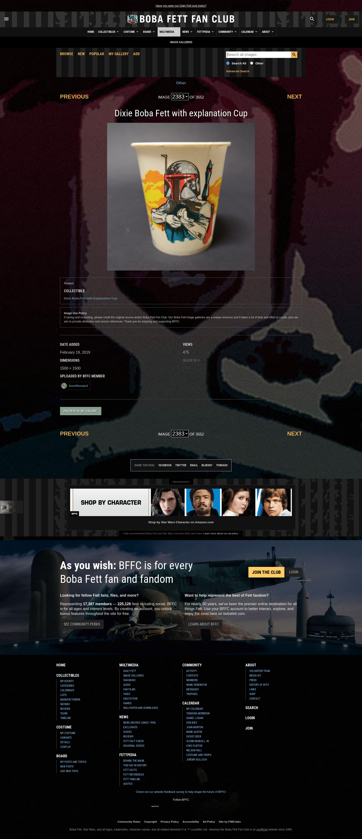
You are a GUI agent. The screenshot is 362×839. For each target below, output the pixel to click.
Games (127, 703)
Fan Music (129, 680)
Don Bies (191, 722)
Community (227, 31)
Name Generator (196, 684)
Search (251, 708)
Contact (254, 698)
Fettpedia (205, 31)
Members (192, 680)
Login (330, 19)
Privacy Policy (170, 821)
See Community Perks (82, 624)
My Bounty (67, 681)
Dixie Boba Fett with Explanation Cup (90, 298)
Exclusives (130, 727)
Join (352, 19)
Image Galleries (133, 675)
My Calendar (194, 708)
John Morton (194, 727)
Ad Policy (209, 821)
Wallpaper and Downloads (140, 708)
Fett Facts (130, 770)
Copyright (150, 821)
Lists (63, 695)
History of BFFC (259, 684)
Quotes (127, 783)
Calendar (249, 31)
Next (294, 96)
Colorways (67, 690)
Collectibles (109, 31)
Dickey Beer (193, 736)
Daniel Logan (194, 718)
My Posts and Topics (73, 762)
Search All (239, 63)
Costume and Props (198, 755)
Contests (192, 675)
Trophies (191, 694)
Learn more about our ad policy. (220, 533)
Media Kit (255, 675)
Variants (66, 737)
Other (259, 63)
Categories (67, 685)
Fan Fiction (130, 698)
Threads (222, 465)
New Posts (66, 766)
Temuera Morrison (198, 713)
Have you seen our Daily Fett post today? (181, 5)
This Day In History (135, 765)
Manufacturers (70, 699)
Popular (96, 54)
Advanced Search (237, 71)
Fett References (133, 774)
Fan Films (129, 689)
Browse (66, 54)
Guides (127, 732)
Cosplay (65, 747)
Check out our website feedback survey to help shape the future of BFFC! (181, 792)
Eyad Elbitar (194, 745)
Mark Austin (194, 732)
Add (136, 54)
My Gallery (119, 54)
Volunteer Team (259, 671)
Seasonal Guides (133, 745)
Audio (126, 684)
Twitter (180, 465)
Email (194, 465)
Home (90, 31)
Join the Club (266, 572)
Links (252, 689)
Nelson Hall (194, 750)
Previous (74, 96)
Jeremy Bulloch (196, 759)
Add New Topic (69, 771)
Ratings (65, 704)
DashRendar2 (74, 386)
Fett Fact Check (133, 741)
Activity (191, 671)
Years (63, 713)
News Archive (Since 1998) (139, 722)
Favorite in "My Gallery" (81, 411)
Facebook (165, 465)
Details (65, 742)
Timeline (65, 718)
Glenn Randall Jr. (197, 741)
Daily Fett (129, 671)
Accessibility (191, 821)
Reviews (65, 708)
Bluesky (207, 465)
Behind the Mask (133, 760)
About (268, 31)
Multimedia (169, 31)
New (81, 54)
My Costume (67, 733)
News (187, 31)
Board (149, 31)
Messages (192, 689)
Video (126, 694)
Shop (252, 694)
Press (252, 680)
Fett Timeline (131, 779)
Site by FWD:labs (230, 821)
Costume (131, 31)
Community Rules (129, 821)
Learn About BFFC (203, 624)
